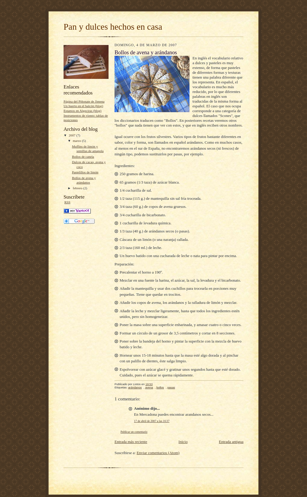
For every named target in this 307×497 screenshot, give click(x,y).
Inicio (182, 441)
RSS (67, 202)
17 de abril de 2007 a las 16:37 (151, 421)
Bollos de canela (83, 156)
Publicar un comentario (134, 431)
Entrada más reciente (131, 441)
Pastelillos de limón (85, 172)
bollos (160, 387)
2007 (72, 135)
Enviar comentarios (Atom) (158, 453)
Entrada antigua (231, 441)
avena (149, 387)
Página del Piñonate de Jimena (84, 101)
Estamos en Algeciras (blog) (82, 110)
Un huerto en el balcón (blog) (83, 106)
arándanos (135, 387)
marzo (77, 140)
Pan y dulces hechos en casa (113, 26)
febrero (78, 188)
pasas (171, 387)
